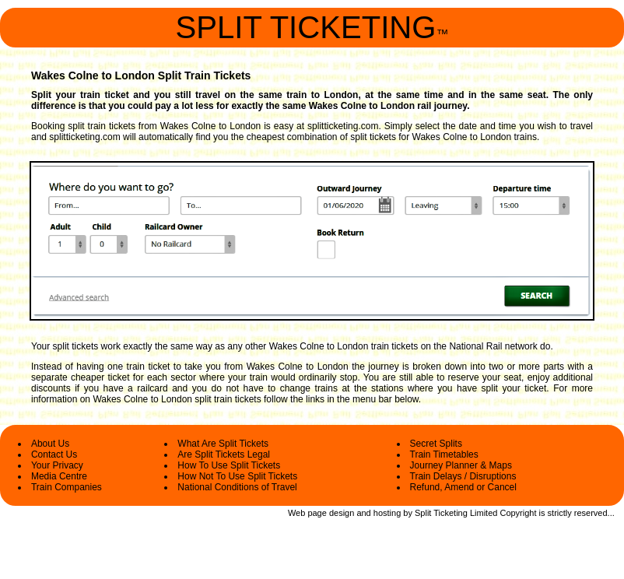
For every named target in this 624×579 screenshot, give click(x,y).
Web (296, 513)
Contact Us (54, 454)
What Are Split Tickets (222, 443)
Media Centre (59, 476)
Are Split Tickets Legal (223, 454)
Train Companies (66, 487)
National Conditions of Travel (236, 487)
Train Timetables (444, 454)
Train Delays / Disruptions (463, 476)
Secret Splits (436, 443)
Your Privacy (57, 465)
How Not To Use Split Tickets (237, 476)
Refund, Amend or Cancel (463, 487)
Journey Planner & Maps (461, 465)
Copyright (518, 513)
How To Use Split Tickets (228, 465)
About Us (50, 443)
